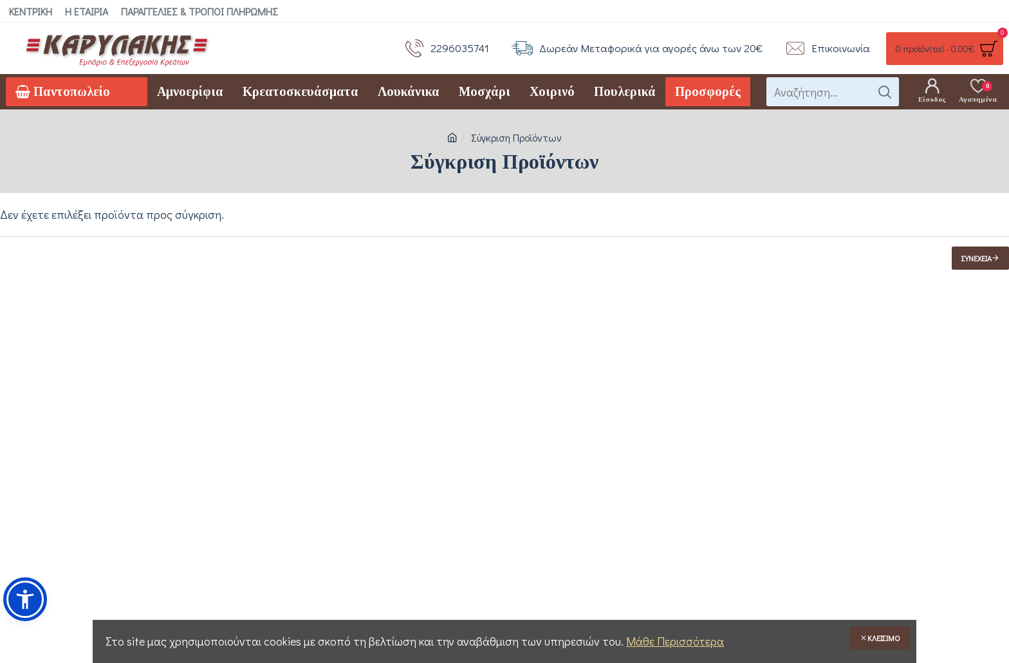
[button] (25, 599)
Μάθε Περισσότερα (675, 641)
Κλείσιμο (883, 638)
